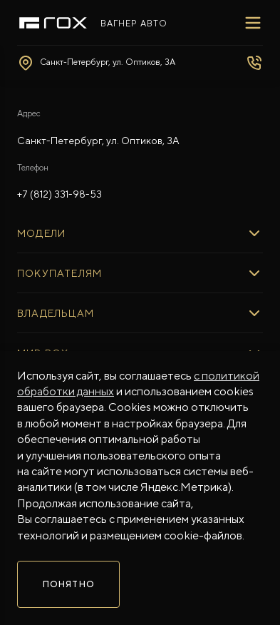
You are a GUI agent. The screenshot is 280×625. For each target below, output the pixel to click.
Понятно (69, 584)
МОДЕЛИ (41, 233)
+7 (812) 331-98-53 (59, 194)
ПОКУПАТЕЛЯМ (59, 273)
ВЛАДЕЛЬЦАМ (55, 313)
